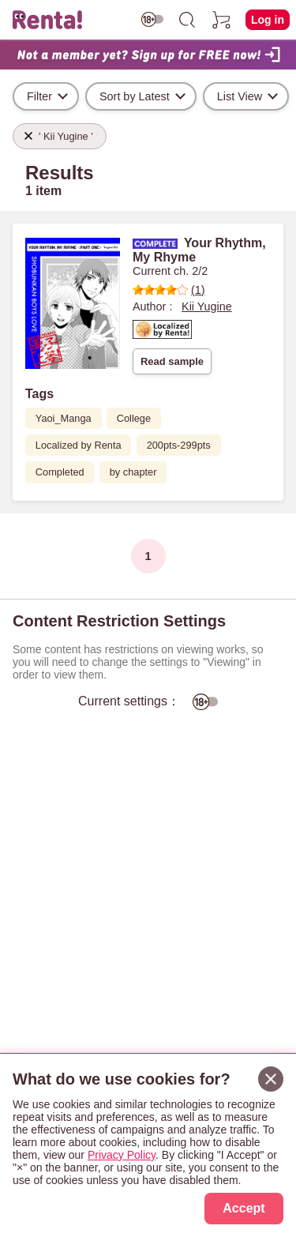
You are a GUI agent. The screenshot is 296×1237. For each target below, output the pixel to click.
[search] (187, 20)
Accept (243, 1208)
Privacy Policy (121, 1155)
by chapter (133, 472)
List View (239, 96)
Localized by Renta (79, 445)
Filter (39, 96)
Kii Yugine (207, 306)
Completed (60, 472)
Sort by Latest (134, 96)
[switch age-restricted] (152, 19)
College (134, 418)
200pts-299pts (179, 445)
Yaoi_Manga (64, 418)
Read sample (172, 361)
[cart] (222, 20)
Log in (267, 19)
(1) (169, 290)
